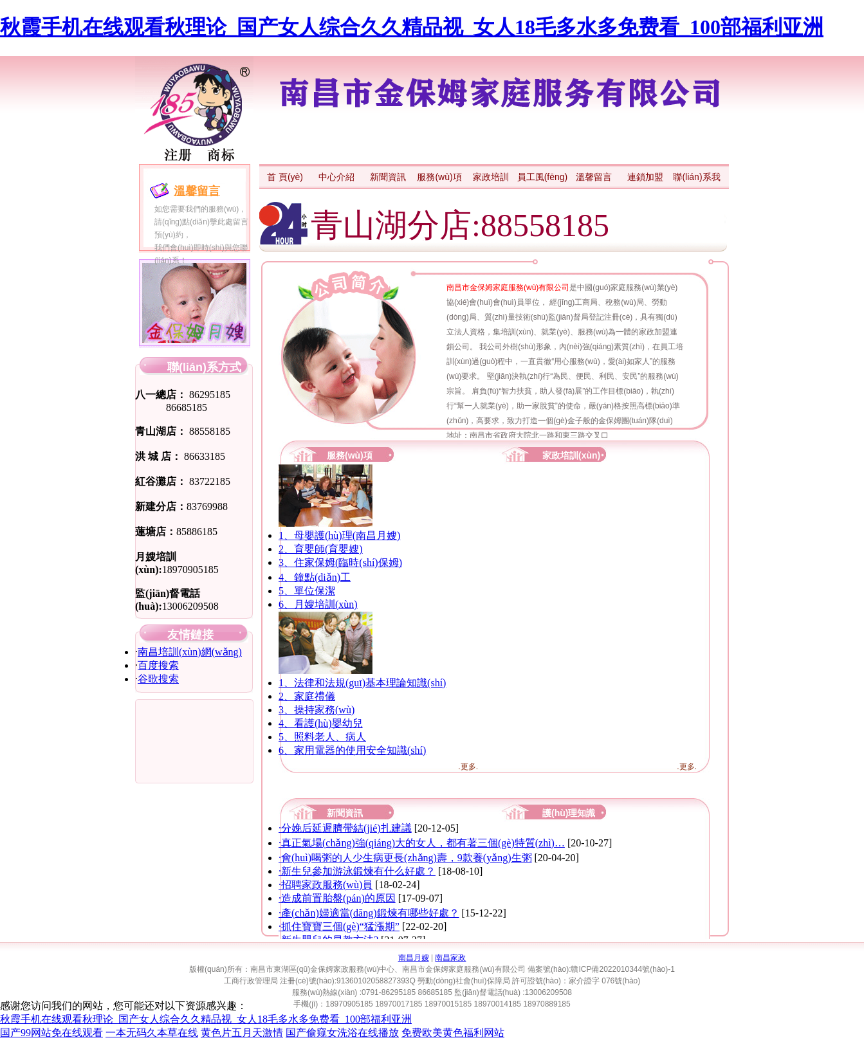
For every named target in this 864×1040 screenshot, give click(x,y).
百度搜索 (158, 665)
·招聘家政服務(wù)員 (325, 884)
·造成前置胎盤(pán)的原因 (337, 898)
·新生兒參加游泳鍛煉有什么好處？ (357, 871)
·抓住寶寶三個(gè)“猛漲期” (339, 926)
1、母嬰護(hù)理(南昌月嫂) (339, 535)
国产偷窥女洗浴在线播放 (342, 1032)
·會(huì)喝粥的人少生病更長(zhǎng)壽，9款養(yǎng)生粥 (405, 857)
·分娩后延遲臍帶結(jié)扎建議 (345, 828)
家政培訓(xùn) (571, 455)
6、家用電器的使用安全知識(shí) (352, 750)
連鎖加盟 (645, 177)
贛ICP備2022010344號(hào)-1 (622, 969)
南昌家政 (450, 957)
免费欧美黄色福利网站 (452, 1032)
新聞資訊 (388, 177)
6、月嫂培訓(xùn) (318, 604)
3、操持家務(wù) (316, 709)
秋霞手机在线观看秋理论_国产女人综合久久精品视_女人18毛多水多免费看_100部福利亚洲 (411, 27)
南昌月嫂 (413, 957)
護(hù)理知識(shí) (568, 814)
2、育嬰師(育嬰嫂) (321, 548)
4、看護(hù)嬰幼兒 (321, 723)
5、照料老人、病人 (322, 736)
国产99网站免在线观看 (51, 1032)
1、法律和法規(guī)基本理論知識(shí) (362, 682)
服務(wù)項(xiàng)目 (349, 457)
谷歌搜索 (158, 678)
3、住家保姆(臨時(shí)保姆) (340, 562)
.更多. (468, 766)
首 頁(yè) (285, 177)
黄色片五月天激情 (242, 1032)
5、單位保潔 (307, 590)
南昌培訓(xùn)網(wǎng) (190, 651)
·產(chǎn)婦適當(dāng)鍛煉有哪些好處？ (369, 913)
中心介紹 (336, 177)
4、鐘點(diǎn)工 (315, 577)
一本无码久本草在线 (152, 1032)
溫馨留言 (197, 191)
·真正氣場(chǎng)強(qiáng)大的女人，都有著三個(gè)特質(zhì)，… (422, 842)
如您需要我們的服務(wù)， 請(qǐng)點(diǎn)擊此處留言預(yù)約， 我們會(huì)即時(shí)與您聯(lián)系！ (201, 235)
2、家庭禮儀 (307, 696)
